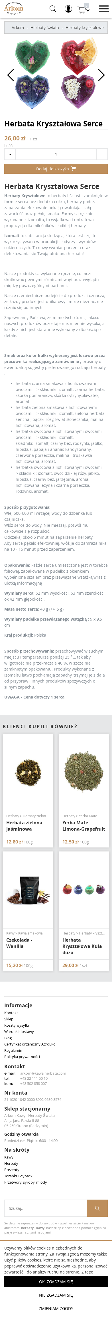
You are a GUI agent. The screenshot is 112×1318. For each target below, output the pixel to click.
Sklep (8, 1019)
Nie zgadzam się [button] (56, 1295)
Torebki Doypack (18, 1175)
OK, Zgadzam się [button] (56, 1281)
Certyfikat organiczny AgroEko (30, 1044)
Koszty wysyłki (16, 1025)
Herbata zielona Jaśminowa (24, 826)
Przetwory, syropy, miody (25, 1182)
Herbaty (11, 1163)
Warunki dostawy (19, 1031)
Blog (8, 1037)
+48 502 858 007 (33, 1083)
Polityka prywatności (22, 1056)
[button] (11, 75)
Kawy (8, 1157)
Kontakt (11, 1012)
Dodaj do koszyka (56, 168)
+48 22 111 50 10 (34, 1078)
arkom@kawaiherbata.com (43, 1073)
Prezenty (11, 1169)
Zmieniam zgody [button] (56, 1308)
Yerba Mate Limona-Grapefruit (83, 826)
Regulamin (13, 1050)
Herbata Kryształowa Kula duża (82, 946)
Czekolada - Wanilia (19, 943)
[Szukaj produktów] (97, 1208)
